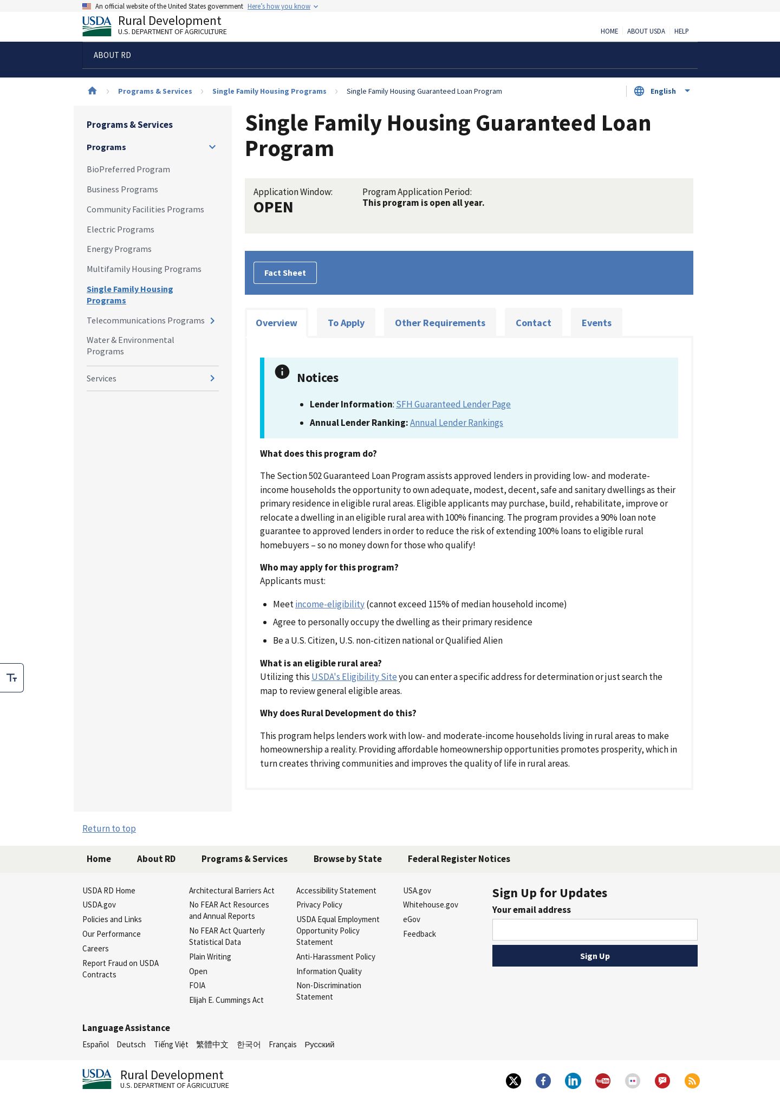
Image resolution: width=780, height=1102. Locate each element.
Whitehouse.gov (430, 904)
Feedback (419, 934)
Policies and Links (112, 919)
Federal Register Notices (459, 859)
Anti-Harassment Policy (335, 956)
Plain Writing (210, 956)
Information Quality (329, 971)
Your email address (531, 910)
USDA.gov (99, 904)
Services (101, 378)
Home (609, 31)
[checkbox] (12, 677)
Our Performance (111, 934)
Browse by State (348, 859)
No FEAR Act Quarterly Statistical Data (227, 936)
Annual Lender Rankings (456, 423)
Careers (95, 948)
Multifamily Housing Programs (144, 268)
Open (198, 971)
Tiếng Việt (171, 1044)
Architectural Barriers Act (232, 890)
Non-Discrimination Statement (328, 991)
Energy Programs (119, 248)
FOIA (197, 985)
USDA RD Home (108, 890)
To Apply (346, 322)
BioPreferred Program (128, 169)
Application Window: (293, 192)
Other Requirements (440, 322)
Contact (533, 322)
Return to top (109, 828)
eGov (411, 919)
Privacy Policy (319, 904)
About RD (156, 859)
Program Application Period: (417, 192)
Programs (106, 146)
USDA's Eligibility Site (354, 677)
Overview (276, 322)
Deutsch (131, 1044)
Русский (319, 1044)
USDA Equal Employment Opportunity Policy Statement (338, 930)
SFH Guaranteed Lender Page (453, 404)
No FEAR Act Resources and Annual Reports (229, 910)
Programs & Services (155, 91)
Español (95, 1044)
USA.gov (417, 890)
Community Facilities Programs (145, 209)
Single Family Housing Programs (269, 91)
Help (681, 31)
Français (283, 1044)
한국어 (249, 1044)
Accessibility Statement (336, 890)
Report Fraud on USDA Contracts (120, 969)
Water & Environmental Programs (130, 345)
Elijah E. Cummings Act (226, 1000)
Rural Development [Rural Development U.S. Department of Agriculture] (163, 27)
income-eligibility (330, 604)
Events (597, 322)
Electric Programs (120, 229)
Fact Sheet (285, 272)
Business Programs (122, 189)
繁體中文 (212, 1044)
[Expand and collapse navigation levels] (212, 146)
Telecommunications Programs (146, 320)
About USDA (646, 31)
